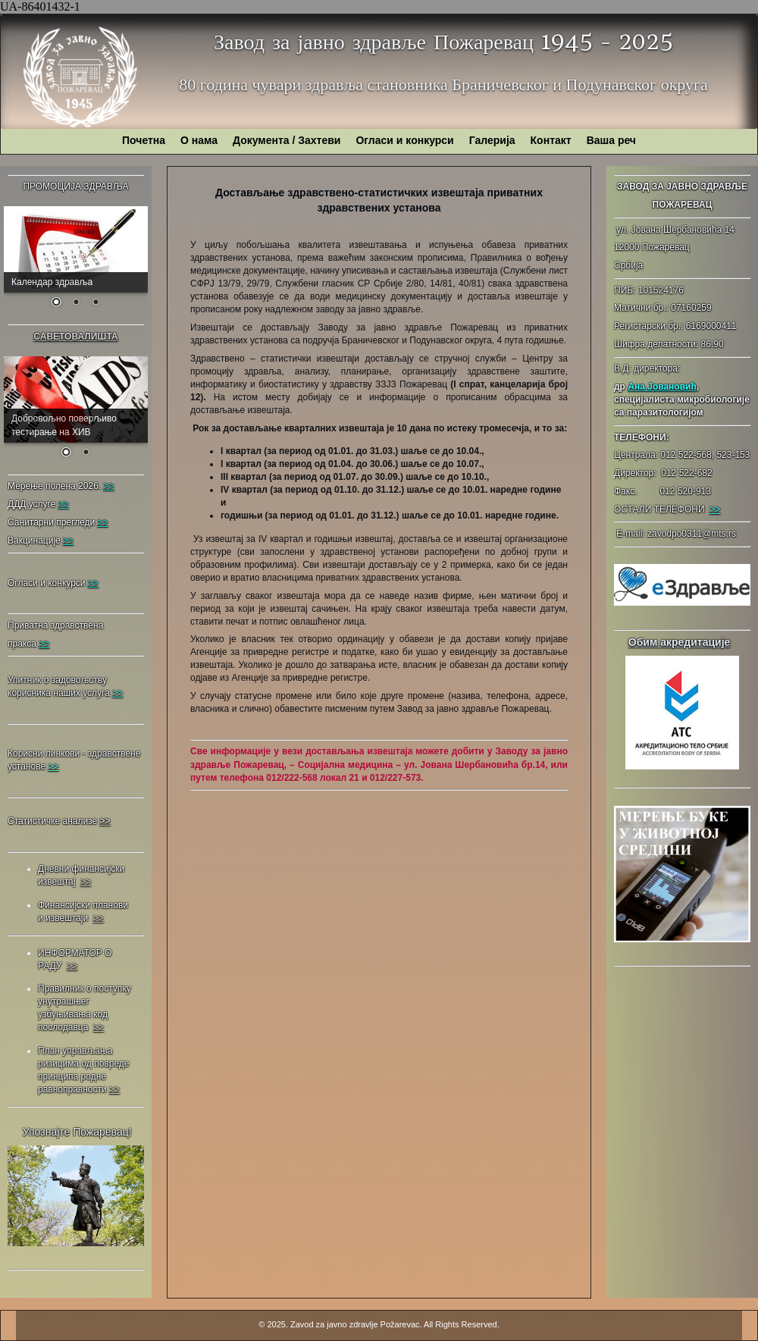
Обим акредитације (679, 642)
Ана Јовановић (662, 386)
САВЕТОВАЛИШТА (75, 336)
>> (714, 509)
